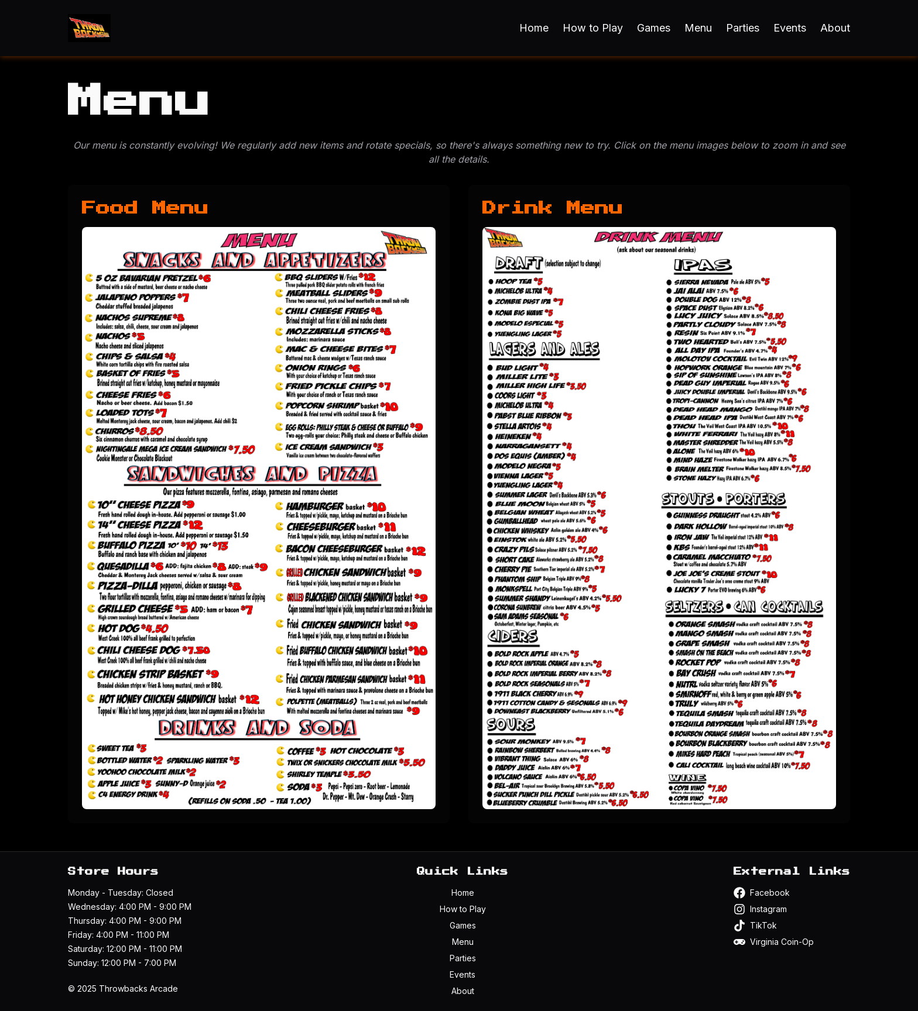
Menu (698, 28)
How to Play (593, 28)
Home (534, 28)
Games (653, 28)
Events (789, 28)
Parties (742, 28)
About (835, 28)
